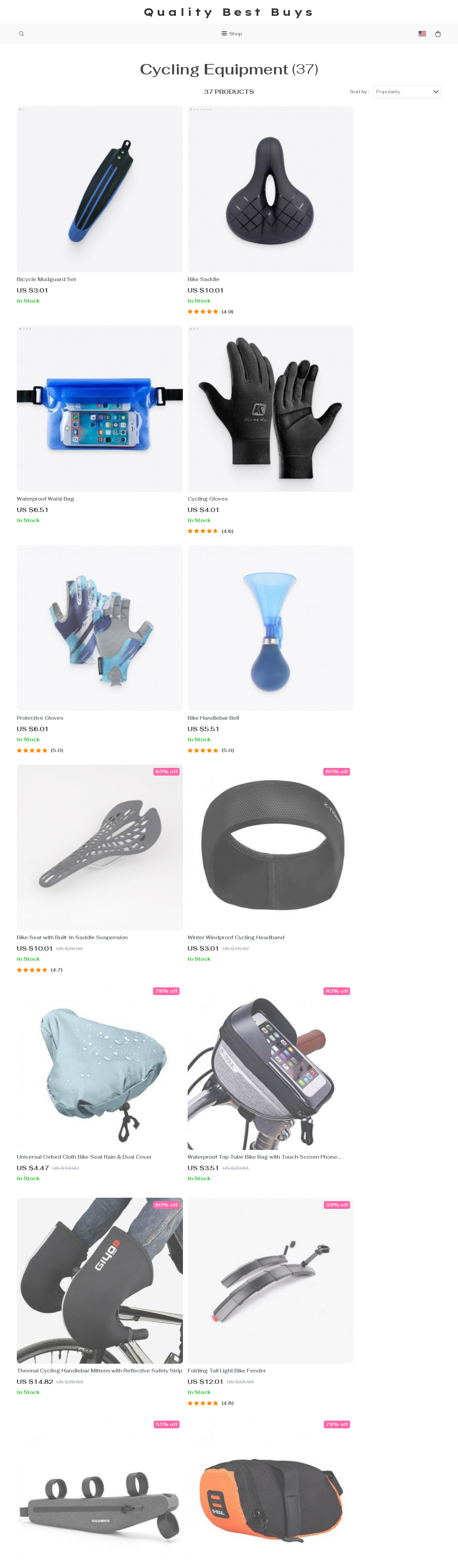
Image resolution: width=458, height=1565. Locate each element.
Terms (187, 1551)
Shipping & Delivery (261, 1455)
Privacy (204, 1551)
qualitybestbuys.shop (351, 1433)
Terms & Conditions (173, 1466)
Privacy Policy (166, 1455)
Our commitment (345, 1479)
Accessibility (230, 1551)
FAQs (243, 1433)
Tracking (247, 1477)
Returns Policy (255, 1466)
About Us (160, 1433)
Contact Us (162, 1444)
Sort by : (359, 92)
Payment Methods (259, 1444)
